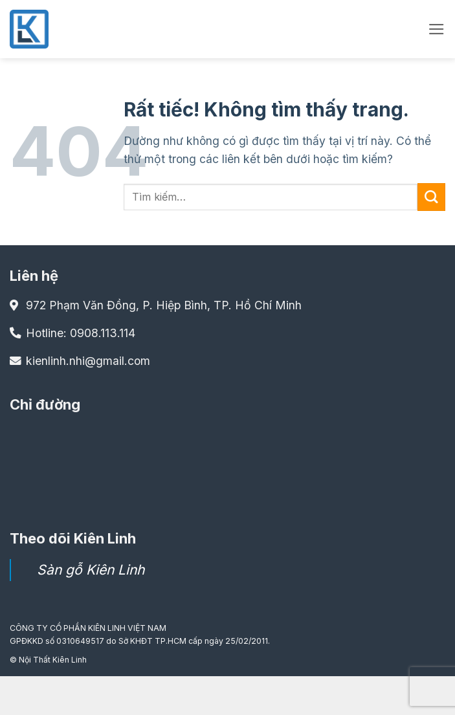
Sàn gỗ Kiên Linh (90, 570)
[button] (436, 29)
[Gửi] (431, 197)
